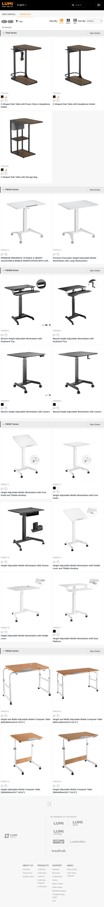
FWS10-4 (57, 781)
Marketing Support (59, 891)
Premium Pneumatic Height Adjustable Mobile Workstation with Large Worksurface (74, 259)
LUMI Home (42, 873)
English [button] (22, 5)
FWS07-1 (5, 484)
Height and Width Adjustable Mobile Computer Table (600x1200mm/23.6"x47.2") (77, 720)
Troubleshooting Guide (58, 895)
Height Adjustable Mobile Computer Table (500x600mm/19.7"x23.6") (20, 790)
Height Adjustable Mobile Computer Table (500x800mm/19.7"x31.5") (72, 790)
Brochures (56, 873)
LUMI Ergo (42, 869)
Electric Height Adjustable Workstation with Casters (25, 412)
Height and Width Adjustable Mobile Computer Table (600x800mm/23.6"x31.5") (25, 720)
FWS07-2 (57, 484)
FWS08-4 (57, 401)
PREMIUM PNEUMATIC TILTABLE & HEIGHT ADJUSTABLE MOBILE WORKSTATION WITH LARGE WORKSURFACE (26, 259)
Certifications (57, 877)
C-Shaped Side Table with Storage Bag (19, 177)
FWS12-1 (5, 250)
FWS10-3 (5, 781)
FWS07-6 (5, 628)
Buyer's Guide (57, 884)
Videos (54, 880)
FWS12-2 (57, 250)
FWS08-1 (5, 330)
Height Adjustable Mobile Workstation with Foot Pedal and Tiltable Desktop (23, 493)
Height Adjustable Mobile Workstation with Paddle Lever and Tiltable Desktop (76, 567)
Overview (26, 869)
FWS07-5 (57, 557)
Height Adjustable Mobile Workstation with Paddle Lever (24, 637)
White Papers (57, 887)
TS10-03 (5, 166)
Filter (19, 21)
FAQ (54, 901)
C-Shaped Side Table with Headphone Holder (74, 104)
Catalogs (55, 869)
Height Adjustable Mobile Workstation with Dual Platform (75, 640)
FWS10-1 (5, 711)
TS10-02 (57, 93)
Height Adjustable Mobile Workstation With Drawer (25, 565)
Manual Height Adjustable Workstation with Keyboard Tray (73, 340)
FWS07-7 (57, 628)
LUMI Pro (41, 877)
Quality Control (28, 877)
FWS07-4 (5, 557)
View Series (95, 33)
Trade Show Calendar (71, 874)
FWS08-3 (5, 401)
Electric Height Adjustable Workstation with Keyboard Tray (21, 340)
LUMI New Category (42, 881)
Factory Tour (27, 873)
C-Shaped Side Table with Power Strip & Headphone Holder (25, 105)
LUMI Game (42, 887)
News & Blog (72, 869)
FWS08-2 (57, 330)
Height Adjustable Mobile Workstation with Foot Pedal (75, 496)
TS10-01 (5, 93)
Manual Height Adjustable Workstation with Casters (77, 412)
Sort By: (82, 21)
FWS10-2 (57, 711)
